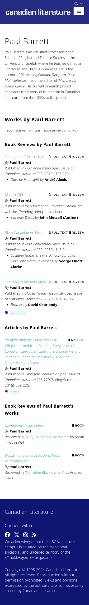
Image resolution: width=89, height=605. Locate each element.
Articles (35, 130)
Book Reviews (16, 130)
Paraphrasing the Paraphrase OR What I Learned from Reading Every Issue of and (43, 351)
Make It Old (14, 194)
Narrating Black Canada (44, 472)
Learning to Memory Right (25, 281)
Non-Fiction (18, 313)
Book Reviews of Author (61, 130)
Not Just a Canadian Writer (47, 436)
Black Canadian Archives (24, 232)
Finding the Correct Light (24, 156)
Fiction (15, 391)
